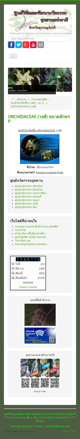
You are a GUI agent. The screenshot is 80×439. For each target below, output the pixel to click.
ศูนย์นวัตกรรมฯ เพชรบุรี (28, 196)
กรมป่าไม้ (20, 230)
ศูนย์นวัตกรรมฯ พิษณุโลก (29, 189)
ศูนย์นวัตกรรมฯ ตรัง (26, 207)
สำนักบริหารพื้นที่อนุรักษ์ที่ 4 (30, 233)
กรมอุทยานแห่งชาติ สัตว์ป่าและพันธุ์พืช (36, 226)
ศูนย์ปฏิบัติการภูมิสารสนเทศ (30, 237)
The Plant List (23, 240)
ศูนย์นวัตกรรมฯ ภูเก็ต (26, 203)
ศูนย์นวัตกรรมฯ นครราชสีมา (31, 193)
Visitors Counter (28, 287)
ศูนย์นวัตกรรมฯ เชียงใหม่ (29, 186)
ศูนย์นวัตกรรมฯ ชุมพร (27, 200)
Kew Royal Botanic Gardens (31, 244)
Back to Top (69, 431)
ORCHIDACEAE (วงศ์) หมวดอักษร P (39, 119)
